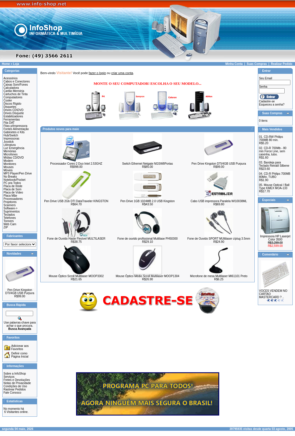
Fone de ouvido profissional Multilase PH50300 (147, 238)
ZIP (5, 227)
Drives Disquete (13, 113)
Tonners (8, 221)
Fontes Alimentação (16, 129)
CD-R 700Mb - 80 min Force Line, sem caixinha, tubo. (272, 151)
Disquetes (9, 106)
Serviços (8, 376)
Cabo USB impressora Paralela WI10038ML (219, 201)
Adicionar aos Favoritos (20, 347)
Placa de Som (12, 189)
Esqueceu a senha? (271, 104)
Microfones (10, 154)
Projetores (10, 202)
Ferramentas (11, 119)
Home (6, 63)
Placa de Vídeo (13, 192)
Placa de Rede (12, 186)
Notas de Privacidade (17, 383)
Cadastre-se (267, 101)
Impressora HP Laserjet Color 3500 (275, 238)
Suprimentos (11, 211)
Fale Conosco (12, 392)
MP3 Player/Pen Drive (17, 173)
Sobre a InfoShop (14, 373)
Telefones (9, 217)
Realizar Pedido (281, 63)
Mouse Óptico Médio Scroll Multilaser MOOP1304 (147, 276)
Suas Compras (257, 63)
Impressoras (11, 138)
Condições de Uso (15, 386)
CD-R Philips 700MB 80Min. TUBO (274, 175)
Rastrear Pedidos (14, 389)
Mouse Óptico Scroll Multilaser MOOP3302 (76, 276)
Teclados (9, 214)
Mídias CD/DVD (13, 157)
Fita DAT (9, 122)
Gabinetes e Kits (13, 132)
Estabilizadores (13, 116)
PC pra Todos (12, 183)
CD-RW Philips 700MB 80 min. (271, 138)
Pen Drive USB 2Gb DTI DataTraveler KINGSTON (76, 201)
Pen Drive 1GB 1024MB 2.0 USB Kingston (147, 201)
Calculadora (11, 87)
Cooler (7, 100)
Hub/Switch (10, 135)
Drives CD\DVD (13, 110)
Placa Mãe (10, 195)
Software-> (10, 208)
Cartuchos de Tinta (15, 94)
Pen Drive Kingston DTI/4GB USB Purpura (19, 291)
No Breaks (10, 176)
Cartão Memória (13, 91)
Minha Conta (234, 63)
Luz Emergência (13, 148)
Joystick (8, 141)
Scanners (9, 205)
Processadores (13, 198)
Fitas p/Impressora (15, 125)
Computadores (12, 97)
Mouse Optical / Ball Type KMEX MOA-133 (274, 186)
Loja (16, 63)
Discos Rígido (12, 103)
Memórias (9, 151)
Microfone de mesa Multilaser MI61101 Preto (218, 276)
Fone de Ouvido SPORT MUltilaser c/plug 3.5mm (218, 238)
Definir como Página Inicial (19, 355)
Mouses (8, 167)
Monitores (9, 164)
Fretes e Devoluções (16, 380)
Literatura (9, 144)
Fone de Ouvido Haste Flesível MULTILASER (76, 238)
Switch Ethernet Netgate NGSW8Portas (147, 163)
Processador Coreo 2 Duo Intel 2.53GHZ (76, 163)
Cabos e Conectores (16, 81)
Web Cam (9, 224)
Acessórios (10, 78)
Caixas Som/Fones (15, 84)
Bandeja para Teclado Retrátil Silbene (274, 164)
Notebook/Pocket (14, 179)
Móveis (8, 170)
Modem (8, 160)
